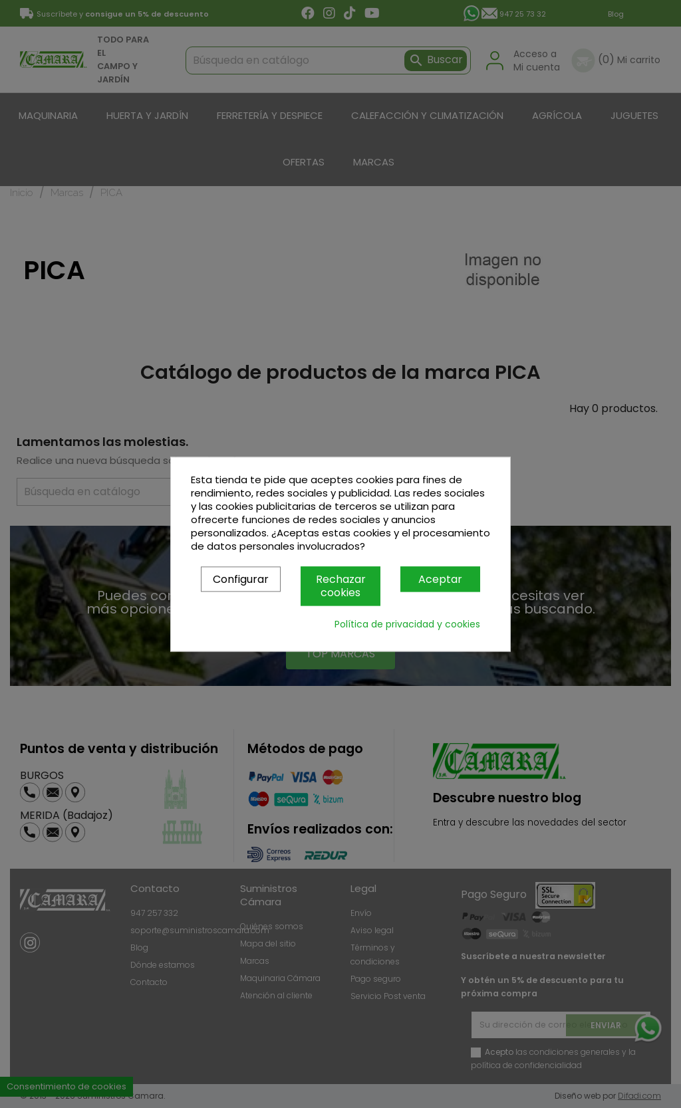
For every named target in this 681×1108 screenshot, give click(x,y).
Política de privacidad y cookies (407, 624)
